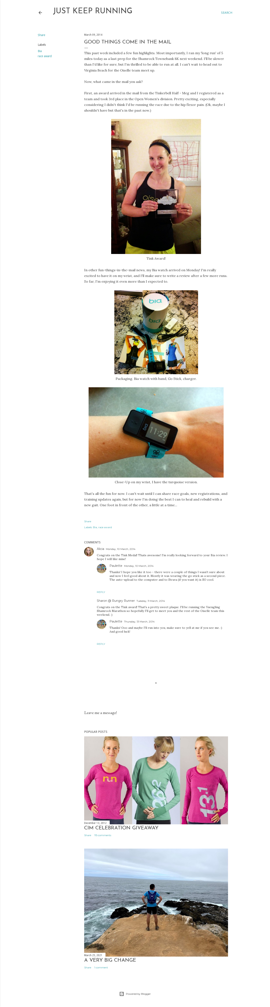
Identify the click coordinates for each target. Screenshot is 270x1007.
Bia (40, 51)
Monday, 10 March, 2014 (120, 549)
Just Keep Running (92, 11)
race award (45, 56)
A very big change (110, 960)
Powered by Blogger (135, 993)
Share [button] (41, 35)
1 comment (101, 967)
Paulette (115, 566)
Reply (101, 592)
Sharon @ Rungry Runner (116, 601)
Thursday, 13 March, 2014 (139, 621)
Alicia (100, 549)
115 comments (102, 835)
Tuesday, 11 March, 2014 (150, 600)
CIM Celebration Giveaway (121, 828)
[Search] (226, 13)
